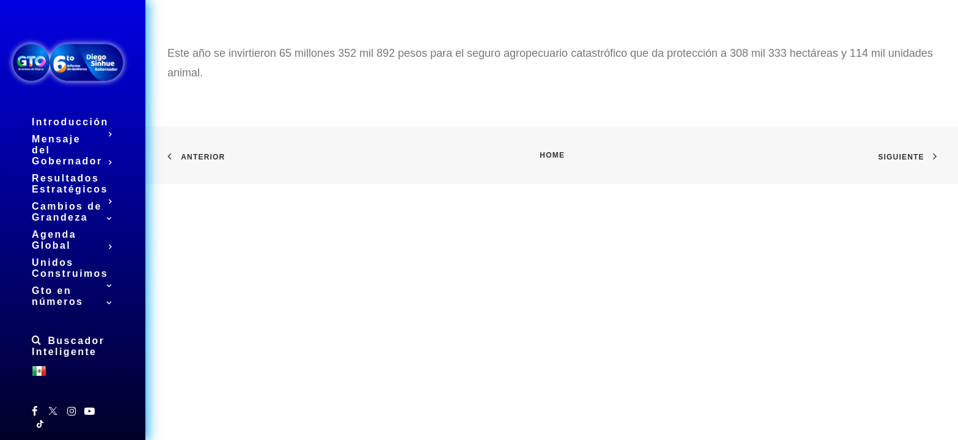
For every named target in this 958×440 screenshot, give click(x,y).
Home (552, 155)
